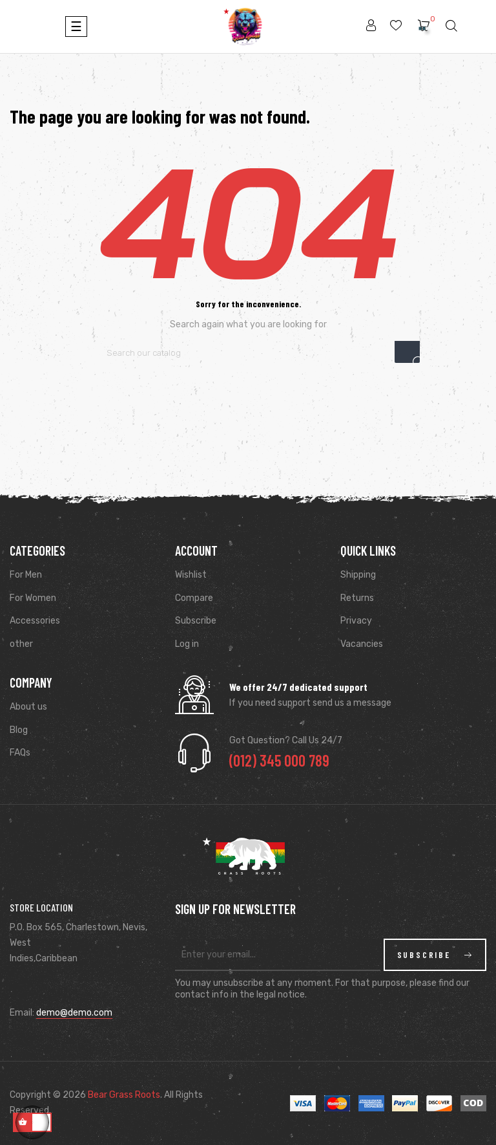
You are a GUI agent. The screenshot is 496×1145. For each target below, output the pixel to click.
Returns (357, 598)
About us (28, 706)
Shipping (358, 574)
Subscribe (195, 620)
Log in (187, 643)
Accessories (35, 620)
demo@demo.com (74, 1012)
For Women (33, 598)
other (21, 643)
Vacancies (361, 643)
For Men (26, 574)
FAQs (20, 752)
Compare (194, 598)
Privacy (356, 620)
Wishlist (191, 574)
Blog (19, 730)
